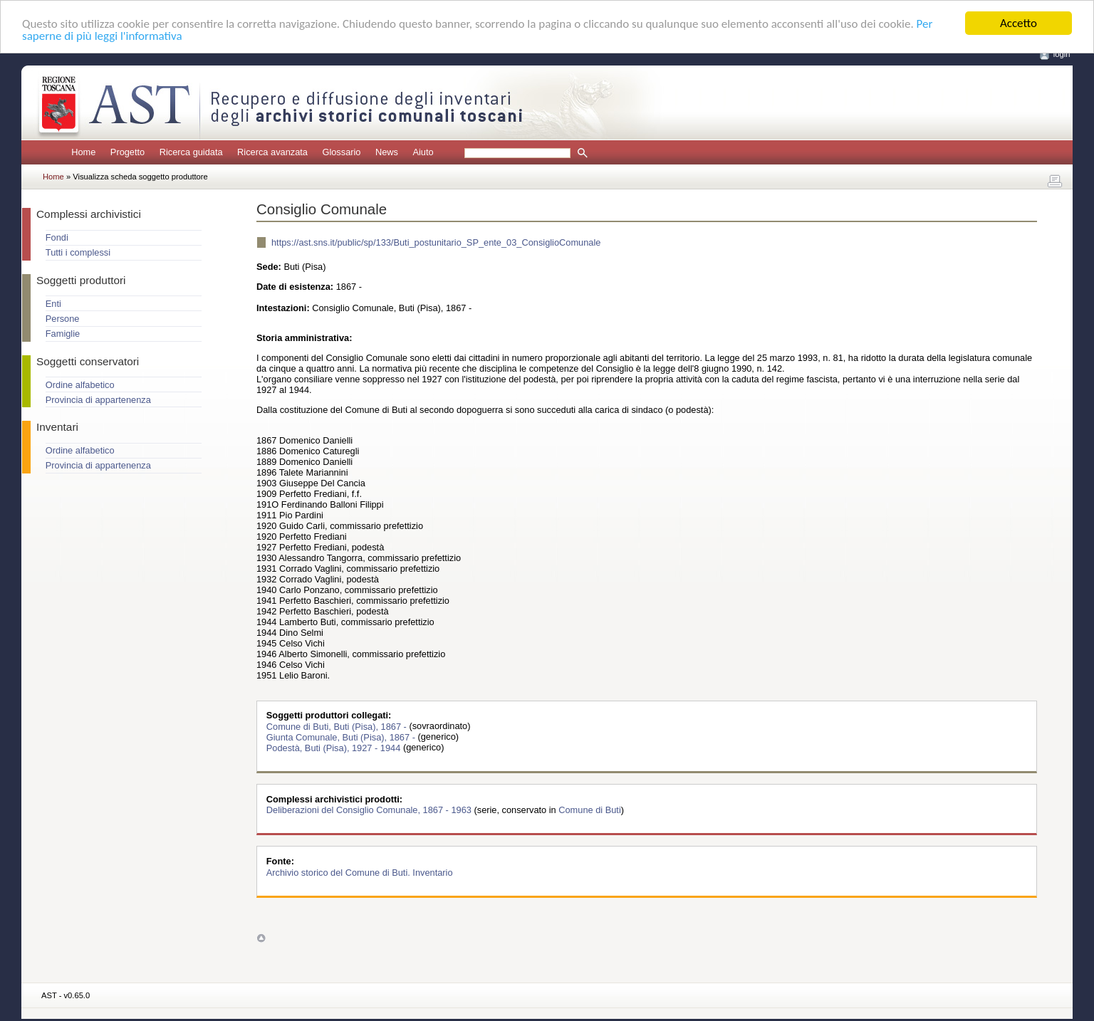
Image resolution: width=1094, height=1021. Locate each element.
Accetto (1018, 23)
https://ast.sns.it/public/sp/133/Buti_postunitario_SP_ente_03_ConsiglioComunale (435, 242)
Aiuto (422, 152)
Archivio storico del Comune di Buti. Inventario (359, 871)
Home (83, 152)
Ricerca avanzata (272, 152)
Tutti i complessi (78, 252)
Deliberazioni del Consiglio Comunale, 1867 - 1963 (370, 810)
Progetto (127, 152)
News (386, 152)
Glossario (341, 152)
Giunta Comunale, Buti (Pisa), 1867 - (342, 736)
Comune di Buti (589, 810)
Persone (63, 318)
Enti (53, 303)
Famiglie (63, 333)
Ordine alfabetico (80, 384)
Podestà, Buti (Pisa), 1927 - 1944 (334, 747)
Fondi (57, 237)
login (1061, 54)
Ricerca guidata (191, 152)
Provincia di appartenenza (98, 399)
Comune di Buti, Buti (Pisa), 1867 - (338, 726)
